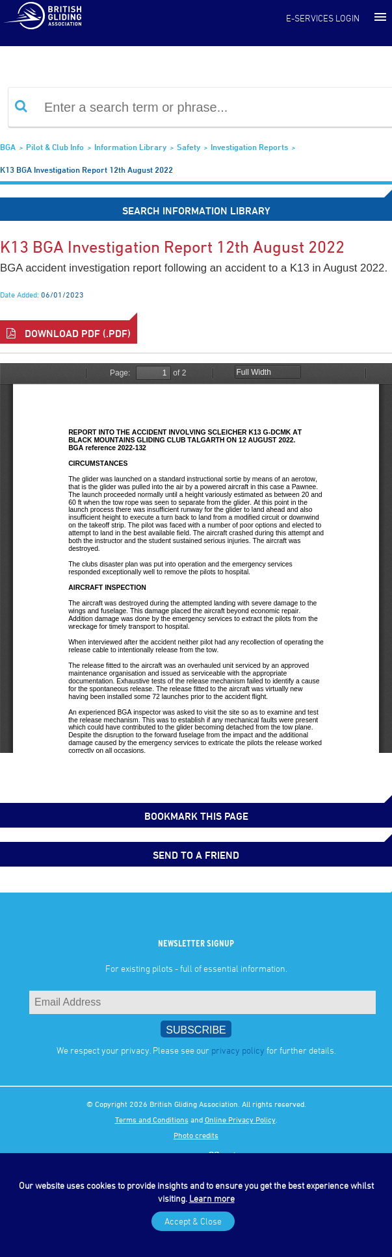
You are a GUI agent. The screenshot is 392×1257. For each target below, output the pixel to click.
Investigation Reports (249, 147)
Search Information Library (196, 210)
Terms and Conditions (152, 1119)
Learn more (212, 1198)
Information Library (130, 147)
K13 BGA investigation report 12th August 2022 (86, 169)
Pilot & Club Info (55, 147)
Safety (188, 147)
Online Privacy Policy (240, 1119)
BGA (8, 147)
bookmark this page (196, 816)
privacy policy (238, 1050)
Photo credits (196, 1134)
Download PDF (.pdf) (69, 333)
